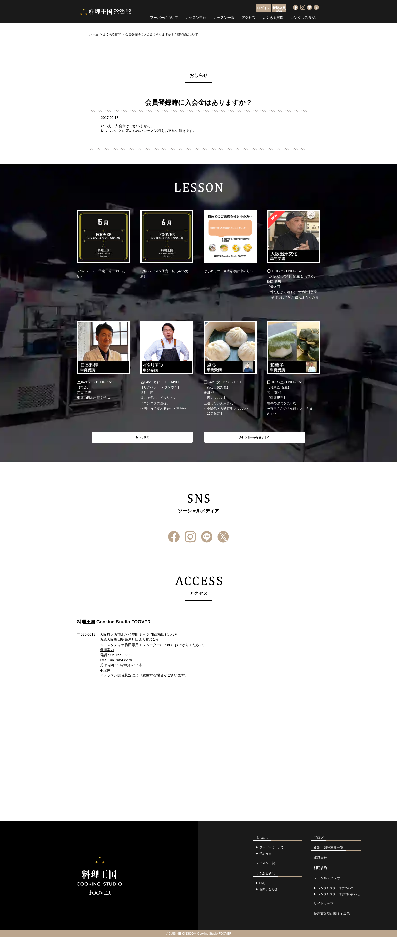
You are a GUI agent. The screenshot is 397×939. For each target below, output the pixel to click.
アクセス (248, 16)
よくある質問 (273, 16)
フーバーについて (164, 16)
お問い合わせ (268, 890)
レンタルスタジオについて (335, 889)
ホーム (93, 34)
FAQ (262, 884)
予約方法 (265, 855)
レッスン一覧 (223, 16)
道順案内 (107, 651)
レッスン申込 (195, 16)
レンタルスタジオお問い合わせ (338, 895)
